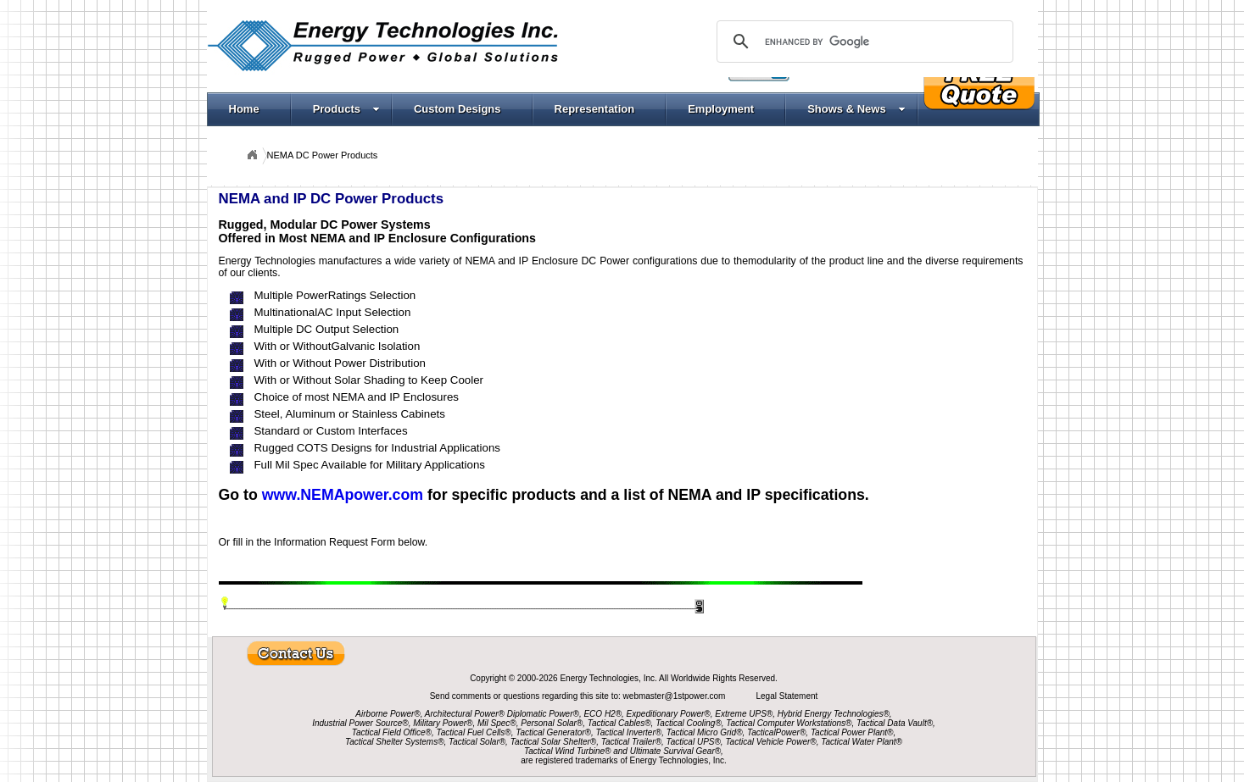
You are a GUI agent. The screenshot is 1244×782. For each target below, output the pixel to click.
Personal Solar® (552, 723)
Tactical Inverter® (629, 732)
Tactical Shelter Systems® (394, 741)
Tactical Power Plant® (852, 732)
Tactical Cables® (619, 723)
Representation (595, 109)
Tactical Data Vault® (894, 723)
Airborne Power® (387, 713)
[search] (862, 41)
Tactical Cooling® (688, 723)
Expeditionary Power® (669, 713)
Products (346, 109)
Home (244, 109)
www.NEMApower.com (342, 494)
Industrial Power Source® (360, 723)
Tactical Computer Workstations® (788, 723)
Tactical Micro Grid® (705, 732)
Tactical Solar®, (478, 741)
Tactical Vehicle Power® (770, 741)
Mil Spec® (496, 723)
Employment (721, 109)
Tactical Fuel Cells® (474, 732)
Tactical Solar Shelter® (553, 741)
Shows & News (856, 109)
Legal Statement (786, 696)
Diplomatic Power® (543, 713)
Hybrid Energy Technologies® (834, 713)
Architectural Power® (465, 713)
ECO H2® (602, 713)
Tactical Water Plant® (861, 741)
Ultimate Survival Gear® (675, 751)
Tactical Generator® (553, 732)
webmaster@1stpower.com (675, 696)
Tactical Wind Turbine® (567, 751)
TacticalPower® (776, 732)
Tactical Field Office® (392, 732)
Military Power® (442, 723)
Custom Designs (457, 109)
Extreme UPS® (744, 713)
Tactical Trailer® (631, 741)
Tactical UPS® (694, 741)
